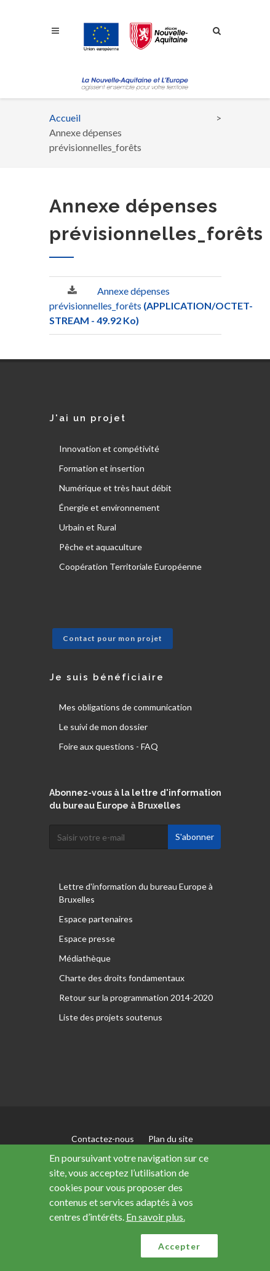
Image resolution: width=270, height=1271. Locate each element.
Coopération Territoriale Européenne (130, 566)
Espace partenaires (96, 919)
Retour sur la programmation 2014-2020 (136, 997)
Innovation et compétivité (109, 448)
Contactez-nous (102, 1138)
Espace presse (87, 938)
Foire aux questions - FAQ (108, 746)
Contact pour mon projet (112, 638)
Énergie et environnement (109, 507)
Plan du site (170, 1138)
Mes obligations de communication (125, 707)
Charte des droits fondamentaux (122, 978)
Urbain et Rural (87, 527)
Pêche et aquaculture (100, 547)
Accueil (65, 117)
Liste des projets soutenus (110, 1017)
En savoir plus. (155, 1216)
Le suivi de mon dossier (103, 726)
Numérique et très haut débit (115, 488)
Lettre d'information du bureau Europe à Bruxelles (136, 892)
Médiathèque (85, 958)
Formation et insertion (102, 468)
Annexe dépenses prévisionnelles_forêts (151, 305)
